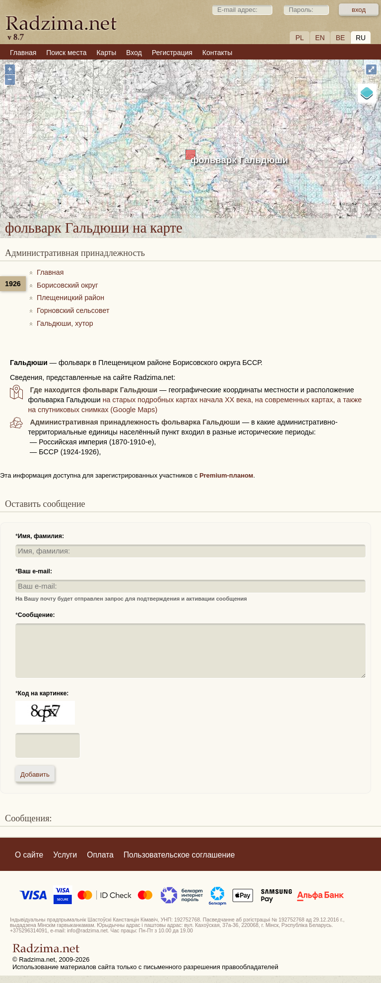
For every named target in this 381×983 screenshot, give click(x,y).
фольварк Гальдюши (239, 160)
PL (299, 38)
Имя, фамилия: (41, 536)
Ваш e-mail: (35, 571)
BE (340, 38)
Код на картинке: (43, 693)
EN (319, 38)
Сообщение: (36, 615)
